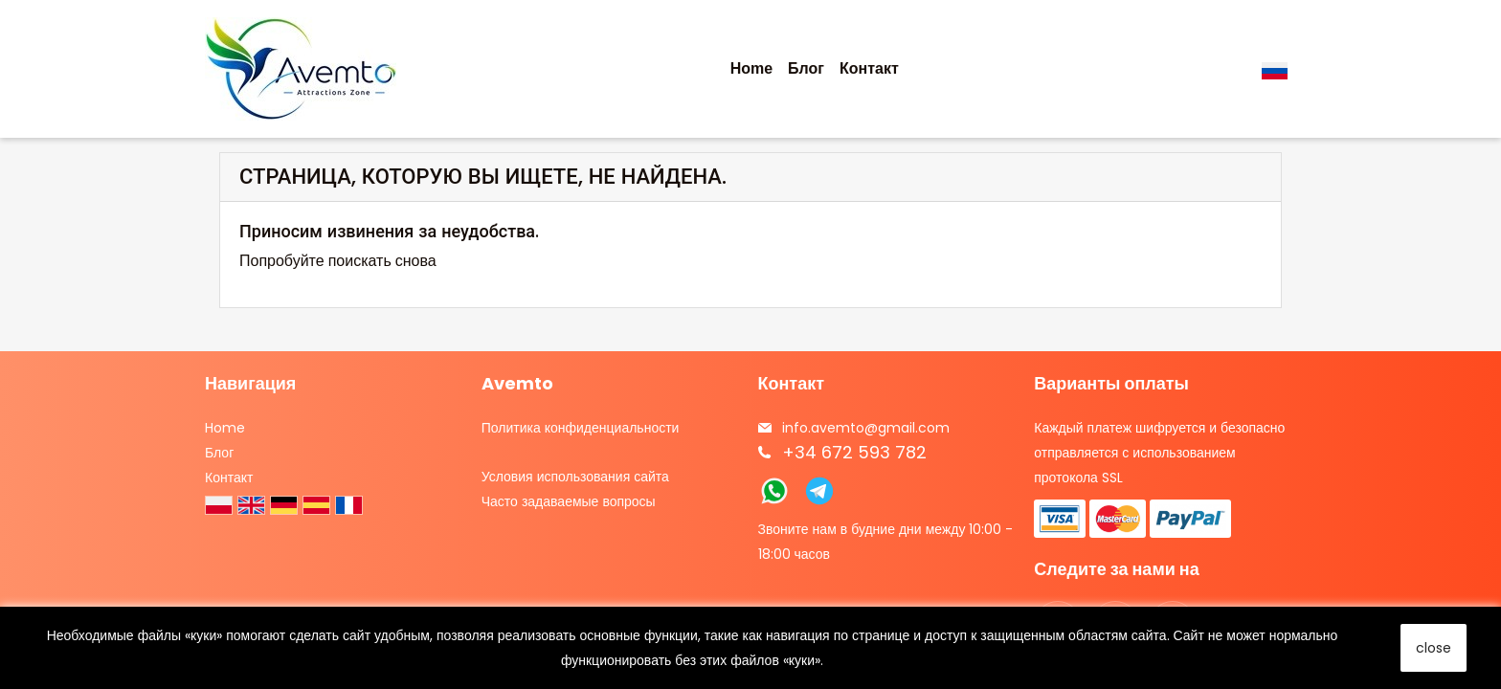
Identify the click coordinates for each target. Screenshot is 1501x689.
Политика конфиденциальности (581, 427)
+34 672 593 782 (854, 452)
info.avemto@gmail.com (866, 427)
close (1433, 647)
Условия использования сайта (575, 476)
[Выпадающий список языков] (1278, 69)
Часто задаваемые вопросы (569, 501)
